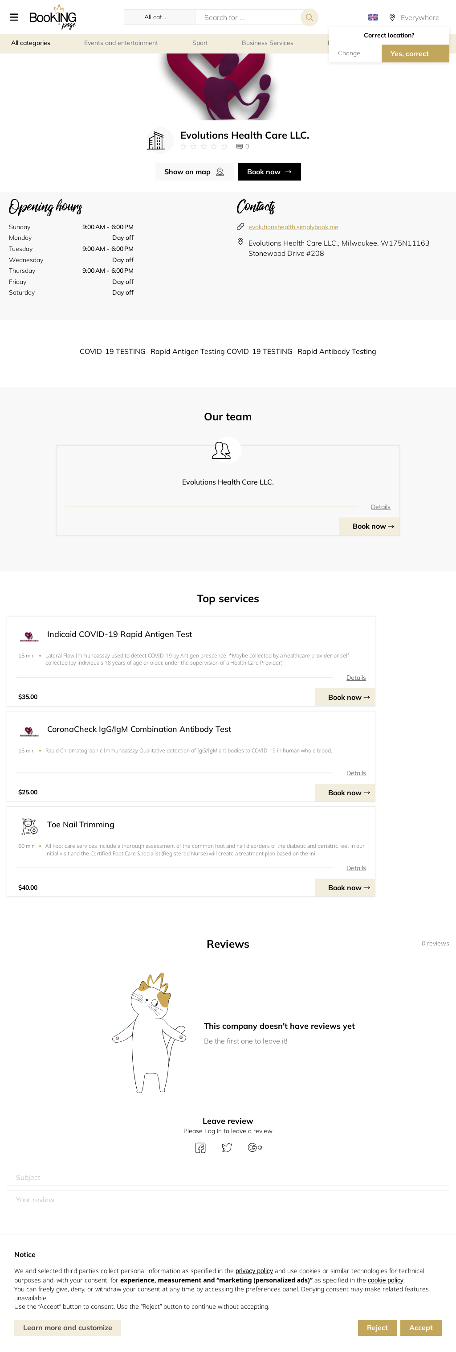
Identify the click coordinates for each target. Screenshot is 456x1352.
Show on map (187, 172)
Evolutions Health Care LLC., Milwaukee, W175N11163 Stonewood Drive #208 (339, 249)
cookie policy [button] (385, 1280)
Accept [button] (421, 1327)
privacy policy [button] (254, 1270)
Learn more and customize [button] (67, 1327)
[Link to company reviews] (203, 148)
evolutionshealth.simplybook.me (293, 228)
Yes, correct (410, 53)
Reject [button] (377, 1327)
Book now (264, 172)
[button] (14, 18)
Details (283, 508)
